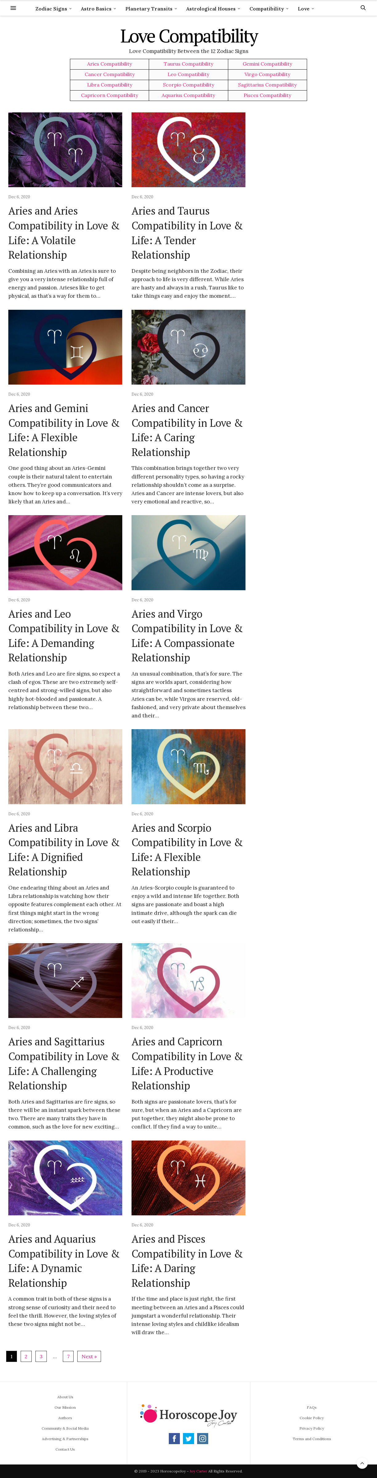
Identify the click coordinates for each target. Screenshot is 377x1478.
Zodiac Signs (51, 9)
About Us (65, 1397)
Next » (89, 1356)
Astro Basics (96, 9)
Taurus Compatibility (188, 64)
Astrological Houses (211, 9)
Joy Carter (198, 1471)
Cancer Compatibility (110, 74)
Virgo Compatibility (267, 74)
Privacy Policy (311, 1428)
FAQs (312, 1407)
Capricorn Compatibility (109, 95)
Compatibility (266, 9)
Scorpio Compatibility (188, 85)
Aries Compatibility (109, 64)
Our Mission (65, 1407)
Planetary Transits (148, 9)
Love (304, 9)
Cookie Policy (312, 1417)
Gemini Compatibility (267, 64)
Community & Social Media (65, 1428)
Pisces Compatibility (267, 95)
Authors (65, 1417)
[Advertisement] (316, 204)
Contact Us (65, 1449)
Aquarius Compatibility (188, 95)
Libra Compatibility (109, 85)
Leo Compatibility (188, 74)
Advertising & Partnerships (65, 1438)
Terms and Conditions (312, 1438)
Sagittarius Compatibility (267, 85)
